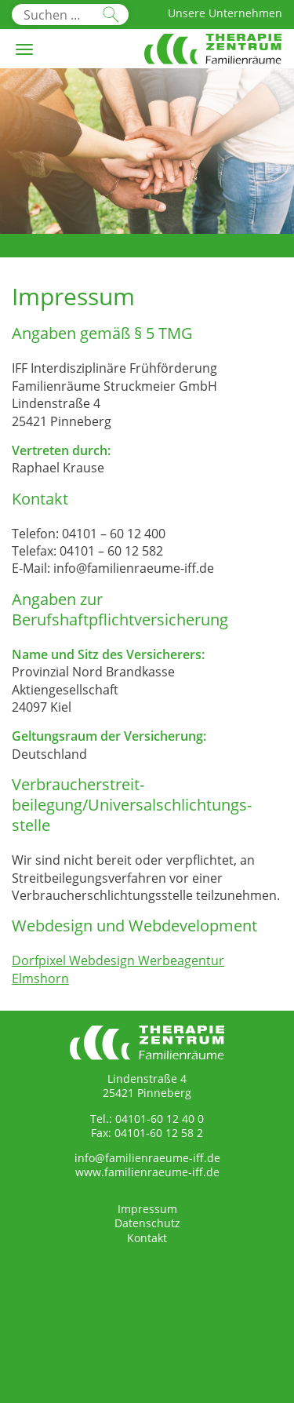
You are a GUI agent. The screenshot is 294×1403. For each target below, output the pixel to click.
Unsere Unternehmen (225, 12)
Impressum (147, 1208)
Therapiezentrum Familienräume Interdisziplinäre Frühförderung (212, 58)
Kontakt (147, 1237)
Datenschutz (147, 1222)
